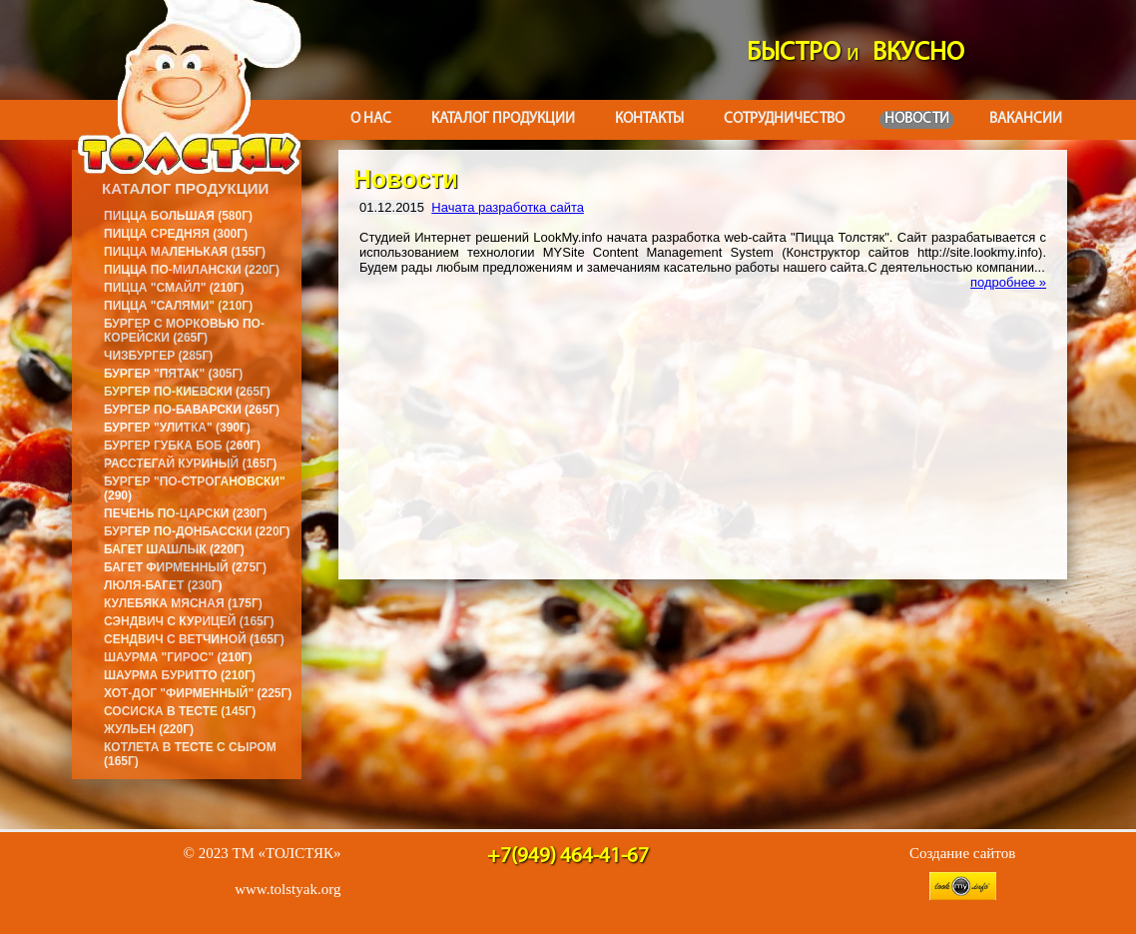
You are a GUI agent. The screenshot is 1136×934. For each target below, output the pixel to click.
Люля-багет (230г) (163, 585)
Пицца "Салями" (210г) (178, 306)
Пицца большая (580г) (178, 216)
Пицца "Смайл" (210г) (174, 288)
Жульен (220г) (149, 729)
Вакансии (1025, 119)
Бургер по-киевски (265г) (187, 392)
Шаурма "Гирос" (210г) (178, 657)
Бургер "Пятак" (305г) (173, 374)
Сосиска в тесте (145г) (180, 711)
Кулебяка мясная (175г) (183, 603)
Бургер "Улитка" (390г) (177, 428)
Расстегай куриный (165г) (190, 463)
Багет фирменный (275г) (185, 567)
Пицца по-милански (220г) (192, 270)
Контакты (649, 119)
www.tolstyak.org (287, 889)
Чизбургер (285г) (158, 356)
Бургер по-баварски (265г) (192, 410)
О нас (370, 119)
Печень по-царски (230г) (186, 513)
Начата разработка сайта (507, 207)
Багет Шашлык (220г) (174, 549)
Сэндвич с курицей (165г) (189, 621)
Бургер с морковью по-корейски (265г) (184, 331)
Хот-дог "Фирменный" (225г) (197, 693)
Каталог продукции (503, 119)
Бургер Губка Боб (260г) (182, 446)
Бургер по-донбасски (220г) (196, 531)
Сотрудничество (784, 119)
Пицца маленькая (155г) (185, 252)
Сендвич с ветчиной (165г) (194, 639)
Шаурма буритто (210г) (180, 675)
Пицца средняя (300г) (176, 234)
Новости (916, 119)
